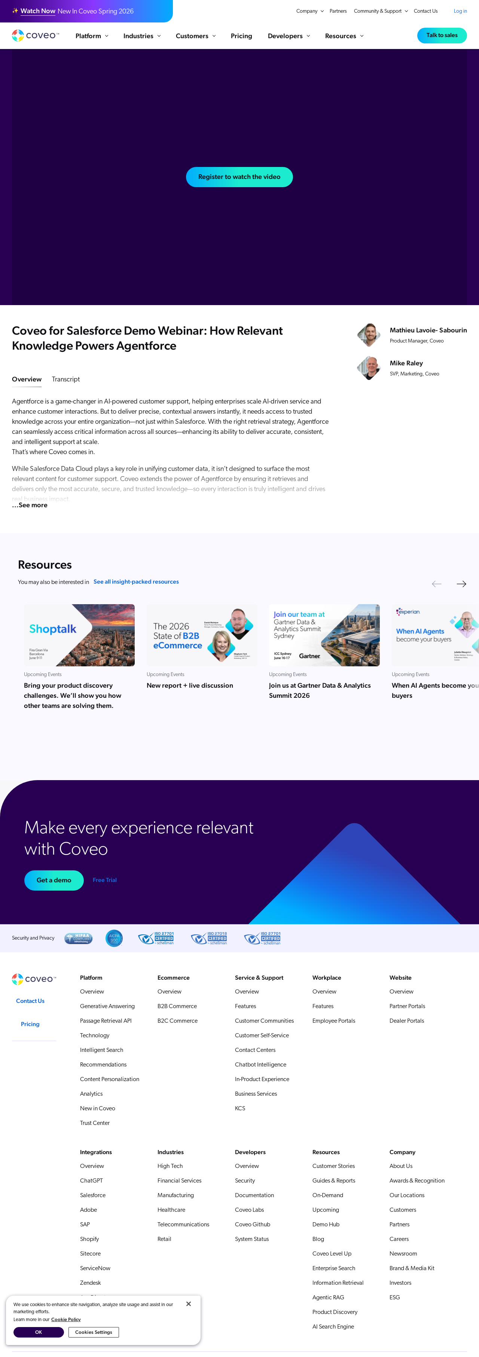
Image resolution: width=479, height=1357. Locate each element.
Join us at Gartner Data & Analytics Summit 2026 (320, 690)
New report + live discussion (190, 685)
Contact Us (426, 11)
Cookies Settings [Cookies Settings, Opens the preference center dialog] (93, 1332)
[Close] (188, 1304)
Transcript (66, 379)
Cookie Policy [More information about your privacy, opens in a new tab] (66, 1319)
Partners (338, 11)
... (30, 505)
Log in (460, 11)
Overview (27, 379)
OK (38, 1332)
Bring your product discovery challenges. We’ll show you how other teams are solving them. (72, 695)
